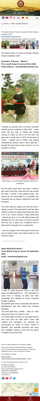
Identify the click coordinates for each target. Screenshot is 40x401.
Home (4, 24)
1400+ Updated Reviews (19, 24)
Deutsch (22, 17)
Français (18, 17)
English (14, 17)
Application (30, 399)
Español (27, 17)
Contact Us (9, 399)
